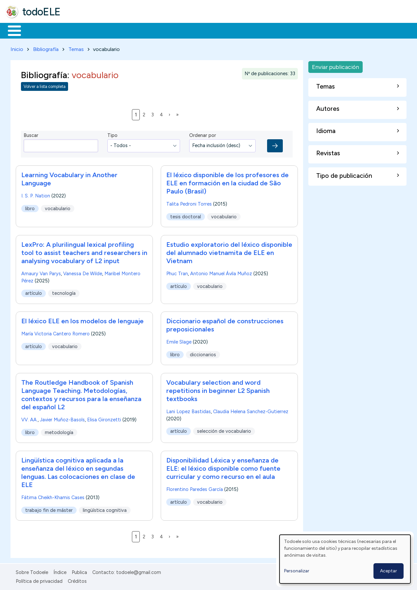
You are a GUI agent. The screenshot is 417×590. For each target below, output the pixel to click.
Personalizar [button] (296, 571)
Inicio (11, 30)
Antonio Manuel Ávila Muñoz (221, 272)
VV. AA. (29, 419)
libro (30, 207)
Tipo (112, 134)
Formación (79, 30)
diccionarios (203, 353)
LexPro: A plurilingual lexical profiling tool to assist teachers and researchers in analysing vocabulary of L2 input (84, 251)
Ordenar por (202, 134)
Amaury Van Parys (41, 272)
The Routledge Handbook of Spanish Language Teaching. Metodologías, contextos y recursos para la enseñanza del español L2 (81, 394)
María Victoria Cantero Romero (55, 333)
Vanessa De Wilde (82, 272)
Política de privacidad (39, 580)
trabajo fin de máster (49, 509)
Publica (79, 571)
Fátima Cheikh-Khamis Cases (52, 496)
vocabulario (57, 207)
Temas (76, 48)
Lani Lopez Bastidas (188, 410)
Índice (59, 571)
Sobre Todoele (32, 571)
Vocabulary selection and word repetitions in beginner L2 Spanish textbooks (218, 390)
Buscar (269, 30)
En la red (154, 30)
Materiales (37, 30)
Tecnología (195, 30)
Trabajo (118, 30)
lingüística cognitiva (105, 509)
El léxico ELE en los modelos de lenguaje (82, 320)
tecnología (64, 292)
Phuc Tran (177, 272)
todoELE (41, 12)
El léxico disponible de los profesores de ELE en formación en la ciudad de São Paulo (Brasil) (227, 182)
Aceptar (388, 571)
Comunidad (239, 30)
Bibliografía (46, 48)
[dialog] (345, 559)
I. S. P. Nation (35, 194)
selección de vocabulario (224, 430)
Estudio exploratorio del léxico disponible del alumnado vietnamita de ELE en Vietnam (229, 251)
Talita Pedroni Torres (189, 203)
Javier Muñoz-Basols (62, 419)
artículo (33, 292)
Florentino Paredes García (194, 488)
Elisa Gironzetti (104, 419)
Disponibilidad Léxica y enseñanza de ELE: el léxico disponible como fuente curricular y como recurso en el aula (223, 467)
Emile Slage (178, 341)
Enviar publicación (335, 65)
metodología (59, 431)
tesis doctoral (185, 215)
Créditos (77, 580)
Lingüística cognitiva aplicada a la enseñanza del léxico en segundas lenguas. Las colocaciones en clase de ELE (78, 471)
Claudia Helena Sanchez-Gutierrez (250, 410)
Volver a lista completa (44, 85)
